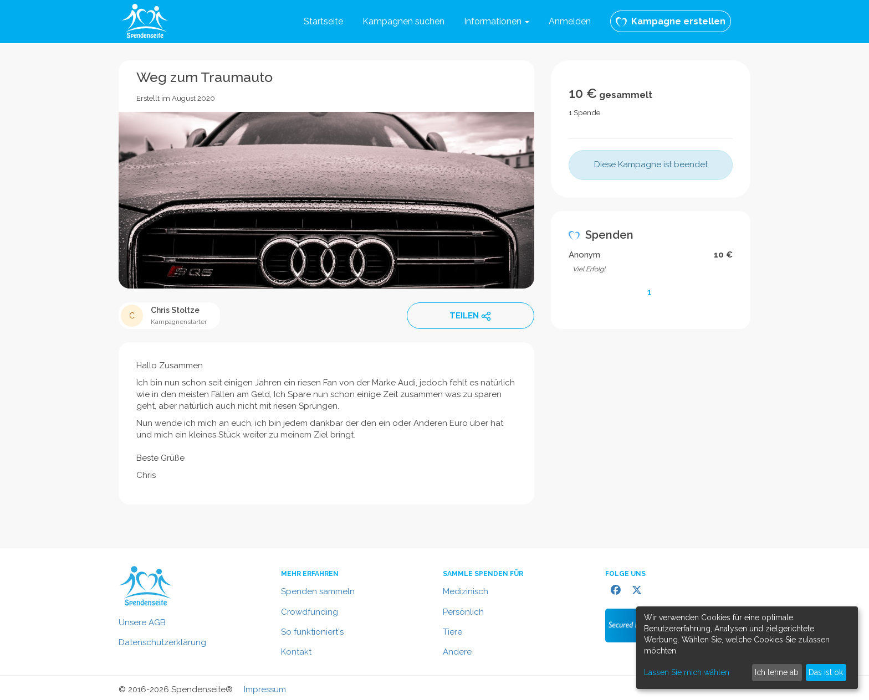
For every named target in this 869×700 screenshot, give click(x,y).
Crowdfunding (309, 612)
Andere (457, 652)
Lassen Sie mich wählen (686, 672)
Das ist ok (826, 672)
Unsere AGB (142, 622)
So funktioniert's (312, 632)
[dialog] (747, 647)
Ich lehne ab (777, 672)
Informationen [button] (496, 21)
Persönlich (463, 612)
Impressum (265, 689)
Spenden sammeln (318, 591)
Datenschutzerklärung (162, 642)
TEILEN (470, 316)
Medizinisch (465, 591)
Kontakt (296, 652)
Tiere (452, 632)
